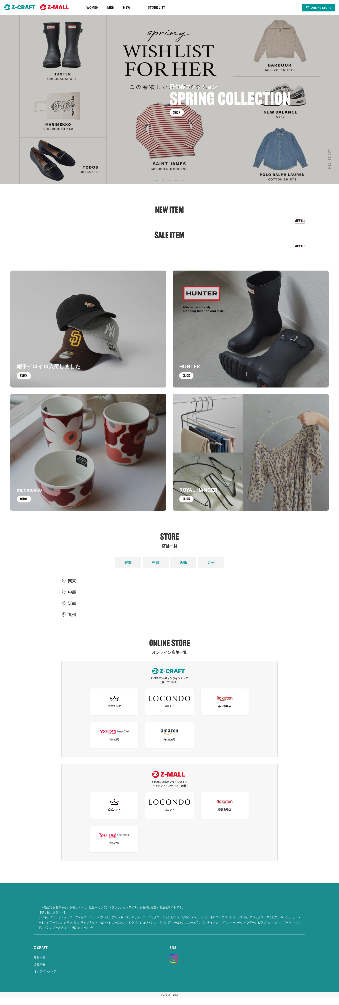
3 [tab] (169, 180)
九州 (211, 562)
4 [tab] (176, 180)
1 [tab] (156, 180)
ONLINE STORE (321, 7)
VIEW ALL (300, 221)
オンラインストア (45, 979)
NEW (126, 7)
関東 (128, 562)
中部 (155, 562)
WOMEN (92, 7)
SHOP (176, 112)
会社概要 (39, 972)
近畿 (183, 562)
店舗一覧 (39, 965)
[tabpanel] (169, 99)
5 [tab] (182, 180)
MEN (110, 7)
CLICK (24, 375)
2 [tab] (163, 180)
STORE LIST (156, 7)
